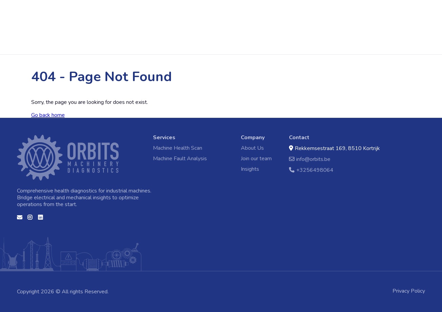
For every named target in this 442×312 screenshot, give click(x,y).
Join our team (256, 158)
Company (253, 137)
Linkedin (40, 219)
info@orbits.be (309, 159)
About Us (252, 148)
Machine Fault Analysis (197, 26)
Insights (250, 169)
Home (20, 16)
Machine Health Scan (139, 26)
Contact (261, 26)
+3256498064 (311, 170)
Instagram (30, 219)
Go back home (48, 115)
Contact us (19, 219)
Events (238, 26)
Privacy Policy (408, 291)
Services (164, 137)
